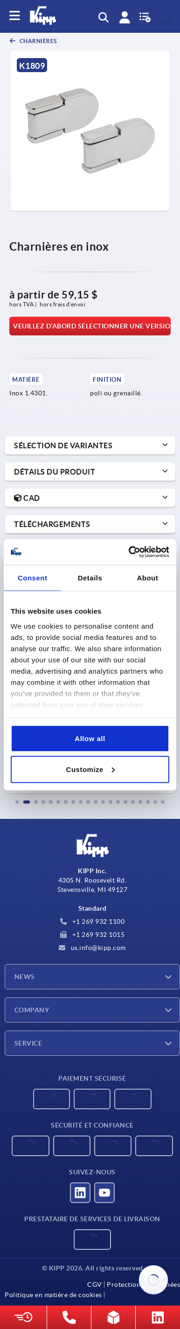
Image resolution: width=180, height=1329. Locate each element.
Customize (90, 769)
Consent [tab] (33, 578)
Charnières (37, 41)
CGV (94, 1284)
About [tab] (147, 578)
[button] (17, 802)
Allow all (90, 738)
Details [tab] (90, 578)
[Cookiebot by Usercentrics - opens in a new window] (129, 552)
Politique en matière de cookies (53, 1295)
